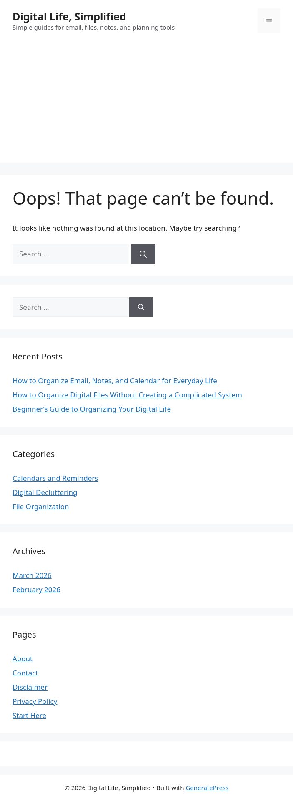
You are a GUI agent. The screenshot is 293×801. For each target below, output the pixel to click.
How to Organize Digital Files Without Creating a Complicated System (127, 394)
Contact (25, 673)
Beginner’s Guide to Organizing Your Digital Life (92, 409)
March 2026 (32, 575)
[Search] (143, 254)
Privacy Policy (35, 701)
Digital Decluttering (45, 492)
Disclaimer (30, 687)
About (23, 658)
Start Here (29, 715)
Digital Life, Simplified (69, 16)
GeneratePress (206, 787)
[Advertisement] (146, 104)
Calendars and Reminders (55, 478)
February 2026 (36, 589)
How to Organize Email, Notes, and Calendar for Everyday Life (115, 380)
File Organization (41, 506)
